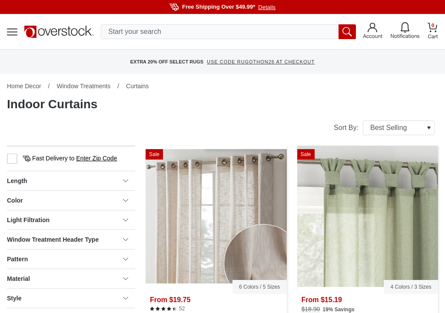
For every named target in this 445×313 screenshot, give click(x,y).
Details (267, 7)
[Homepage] (59, 32)
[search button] (347, 31)
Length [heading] (67, 180)
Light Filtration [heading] (67, 219)
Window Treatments (83, 86)
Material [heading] (67, 278)
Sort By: (384, 127)
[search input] (228, 31)
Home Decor (24, 86)
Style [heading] (67, 298)
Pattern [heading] (67, 259)
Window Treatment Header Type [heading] (67, 239)
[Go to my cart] (433, 32)
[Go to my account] (372, 32)
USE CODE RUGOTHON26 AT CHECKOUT (261, 61)
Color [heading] (67, 200)
